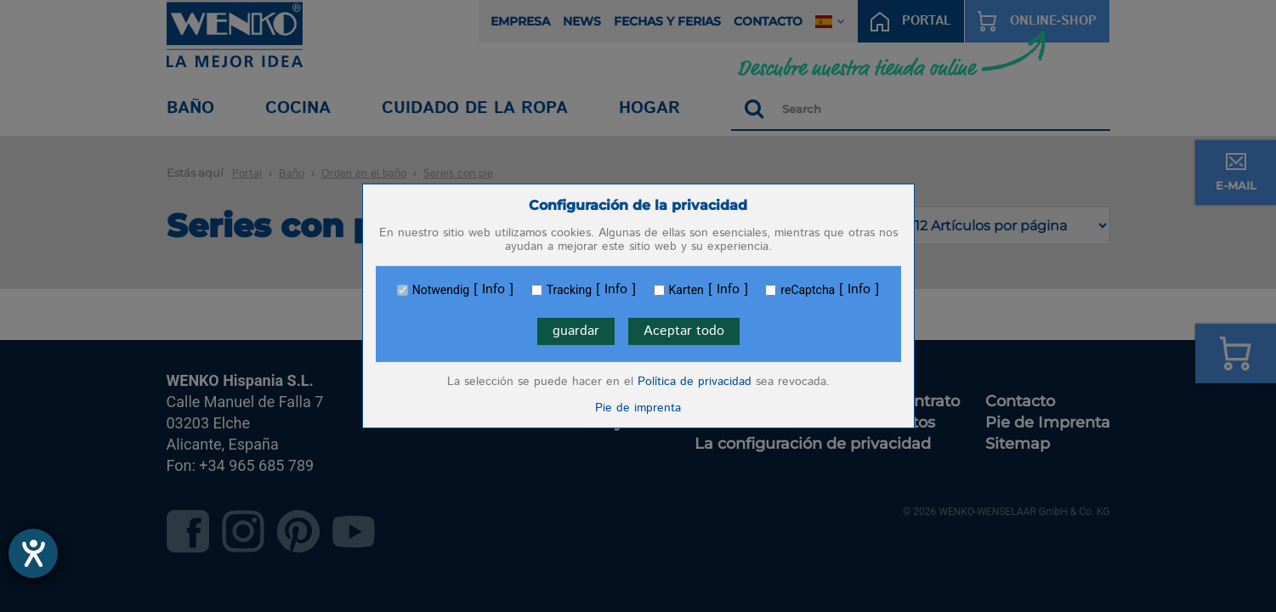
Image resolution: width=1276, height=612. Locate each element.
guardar (576, 331)
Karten (686, 290)
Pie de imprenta (638, 408)
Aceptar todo (684, 331)
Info (493, 290)
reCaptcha (807, 290)
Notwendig (440, 290)
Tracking (569, 290)
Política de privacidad (694, 381)
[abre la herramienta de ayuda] (33, 553)
